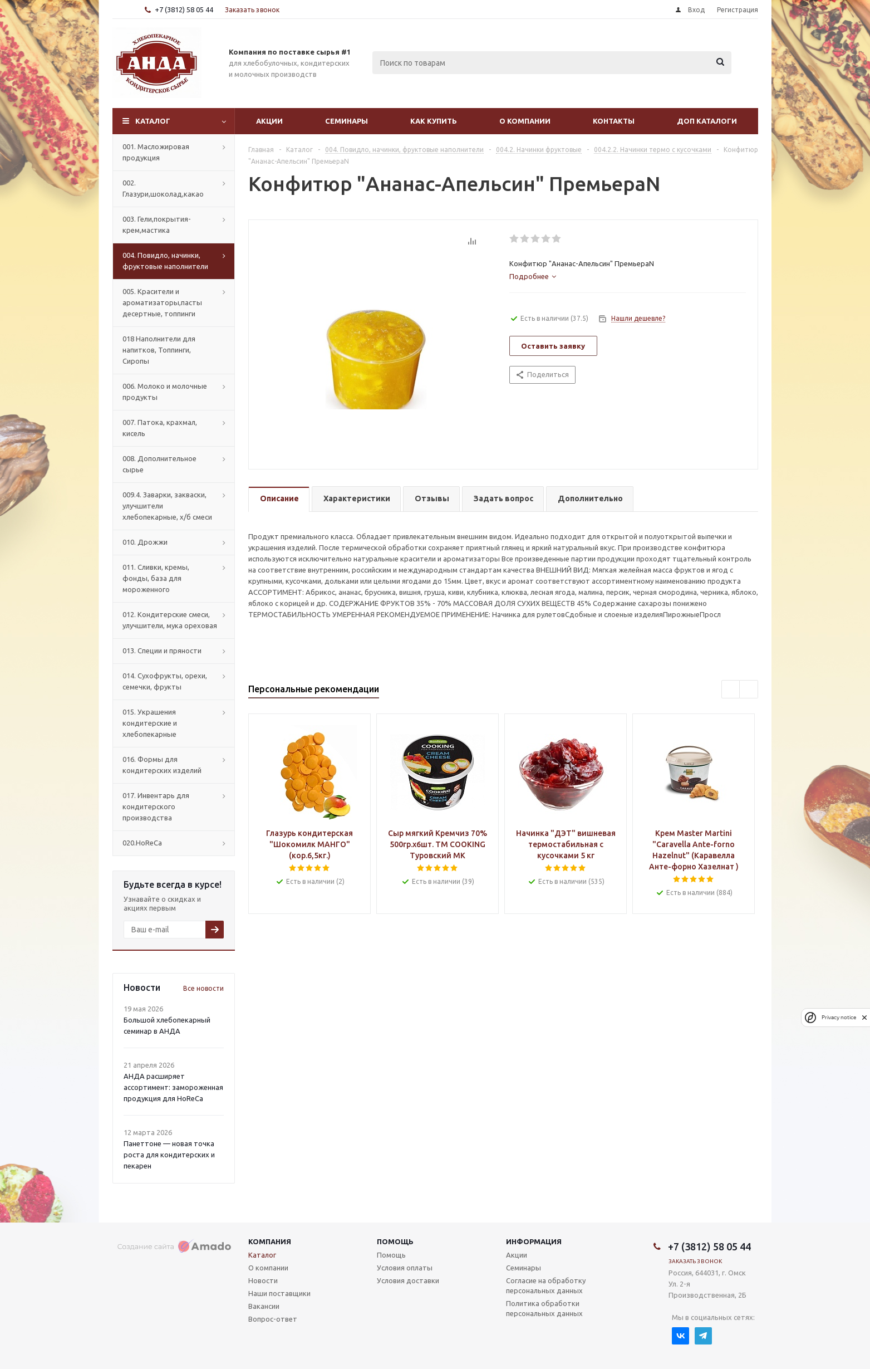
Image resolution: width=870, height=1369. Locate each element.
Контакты (614, 121)
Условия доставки (408, 1280)
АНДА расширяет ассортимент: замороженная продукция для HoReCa (173, 1087)
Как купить (433, 121)
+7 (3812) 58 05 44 (184, 9)
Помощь (395, 1241)
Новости (263, 1280)
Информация (534, 1241)
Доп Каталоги (707, 121)
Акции (269, 121)
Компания (269, 1241)
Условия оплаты (404, 1268)
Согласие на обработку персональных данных (546, 1285)
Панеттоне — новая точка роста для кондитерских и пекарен (169, 1155)
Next (749, 690)
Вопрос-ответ (272, 1319)
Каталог (152, 121)
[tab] (532, 276)
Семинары (346, 121)
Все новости (203, 988)
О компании (524, 121)
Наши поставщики (279, 1293)
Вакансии (263, 1306)
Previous (731, 690)
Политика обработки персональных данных (544, 1308)
